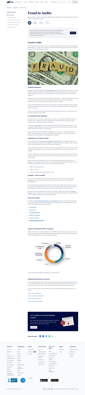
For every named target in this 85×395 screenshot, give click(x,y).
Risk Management (52, 359)
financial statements (51, 90)
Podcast (71, 356)
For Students (30, 351)
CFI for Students (10, 360)
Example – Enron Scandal (13, 24)
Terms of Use (64, 388)
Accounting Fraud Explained (13, 19)
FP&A (50, 349)
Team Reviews (41, 364)
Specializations (20, 373)
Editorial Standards (11, 358)
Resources (31, 2)
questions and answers (64, 288)
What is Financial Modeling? (34, 293)
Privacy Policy (58, 388)
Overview (9, 349)
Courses (25, 2)
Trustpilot (30, 378)
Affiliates (8, 369)
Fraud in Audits (11, 15)
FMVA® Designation (70, 282)
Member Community (74, 349)
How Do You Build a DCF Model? (36, 296)
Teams (46, 2)
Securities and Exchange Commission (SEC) (50, 141)
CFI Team (35, 23)
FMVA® (18, 349)
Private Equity (52, 366)
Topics (18, 370)
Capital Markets (52, 354)
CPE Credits (9, 362)
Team (8, 354)
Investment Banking (53, 351)
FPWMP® (19, 360)
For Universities (41, 362)
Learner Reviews (10, 365)
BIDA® (18, 358)
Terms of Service (71, 388)
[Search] (58, 2)
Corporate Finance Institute (10, 2)
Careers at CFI (10, 356)
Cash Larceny (32, 210)
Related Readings (11, 27)
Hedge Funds (51, 364)
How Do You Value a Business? (35, 301)
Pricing (41, 2)
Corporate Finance (42, 351)
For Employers (41, 359)
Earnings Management (34, 212)
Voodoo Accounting (34, 217)
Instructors (9, 351)
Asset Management (53, 362)
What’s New (72, 351)
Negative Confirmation (34, 215)
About (36, 2)
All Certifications (20, 365)
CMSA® (18, 354)
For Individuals (31, 349)
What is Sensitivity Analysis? (34, 298)
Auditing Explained (12, 17)
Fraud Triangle (32, 207)
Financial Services (42, 354)
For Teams (30, 354)
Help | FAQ (61, 349)
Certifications (18, 2)
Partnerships (9, 367)
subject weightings (44, 231)
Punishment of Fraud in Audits (14, 22)
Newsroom (9, 371)
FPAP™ (18, 351)
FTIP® (18, 362)
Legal (60, 351)
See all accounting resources (36, 220)
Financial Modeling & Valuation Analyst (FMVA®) (46, 200)
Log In (69, 2)
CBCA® (18, 356)
